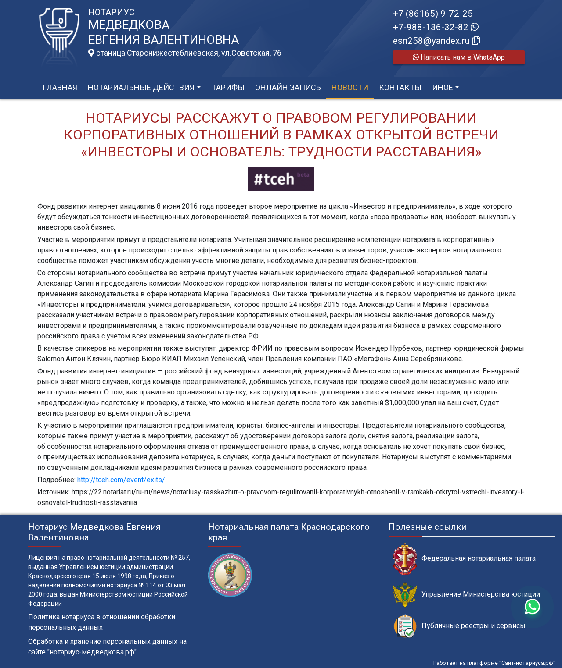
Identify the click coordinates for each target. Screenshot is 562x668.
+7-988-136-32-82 (436, 27)
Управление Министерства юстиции (466, 595)
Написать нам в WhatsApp (459, 57)
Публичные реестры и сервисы (459, 626)
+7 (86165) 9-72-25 (433, 13)
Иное (442, 87)
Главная (60, 87)
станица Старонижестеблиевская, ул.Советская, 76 (184, 53)
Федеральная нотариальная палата (464, 559)
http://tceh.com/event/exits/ (121, 480)
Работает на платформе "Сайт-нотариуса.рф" (494, 663)
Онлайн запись (288, 87)
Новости (349, 87)
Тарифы (228, 87)
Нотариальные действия (141, 87)
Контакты (400, 87)
